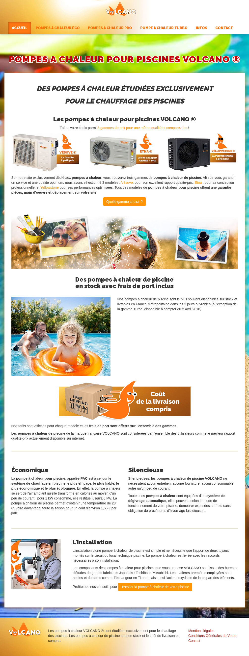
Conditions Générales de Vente (212, 636)
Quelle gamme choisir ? (124, 202)
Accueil (20, 28)
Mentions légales (201, 631)
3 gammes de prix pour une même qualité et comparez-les (142, 128)
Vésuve (127, 182)
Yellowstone (49, 187)
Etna (198, 182)
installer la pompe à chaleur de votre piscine (155, 587)
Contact (194, 641)
